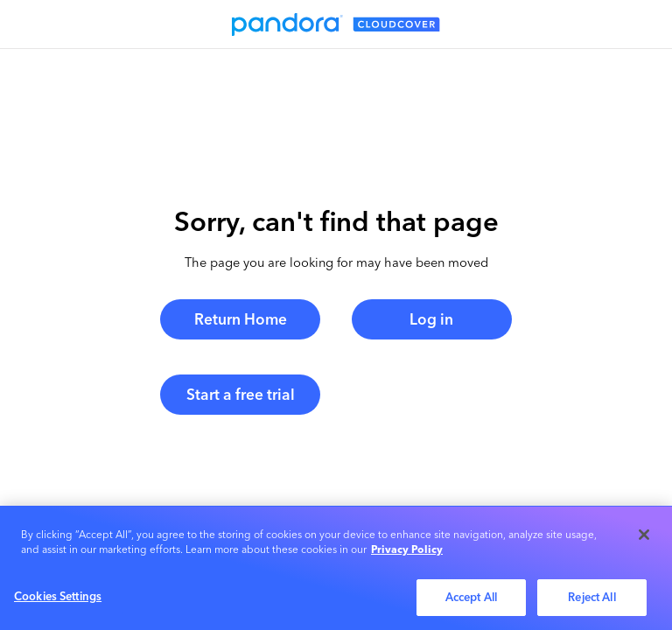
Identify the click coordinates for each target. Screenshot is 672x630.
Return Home (240, 319)
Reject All (591, 600)
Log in (431, 319)
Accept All (471, 600)
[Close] (644, 537)
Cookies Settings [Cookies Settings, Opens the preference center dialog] (58, 599)
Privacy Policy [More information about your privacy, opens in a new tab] (407, 553)
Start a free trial (240, 394)
